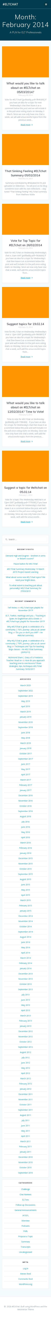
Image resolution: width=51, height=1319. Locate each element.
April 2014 (25, 952)
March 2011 (25, 1141)
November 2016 (25, 800)
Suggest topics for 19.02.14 (25, 324)
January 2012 (25, 1089)
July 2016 (26, 821)
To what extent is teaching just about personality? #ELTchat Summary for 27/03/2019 (25, 588)
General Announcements (25, 1210)
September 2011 (25, 1110)
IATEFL (25, 1215)
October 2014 (25, 926)
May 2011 (25, 1131)
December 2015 (25, 858)
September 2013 (25, 989)
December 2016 (25, 795)
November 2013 (25, 979)
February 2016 (25, 848)
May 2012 (25, 1068)
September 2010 (25, 1172)
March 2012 (25, 1078)
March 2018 (25, 743)
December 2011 (25, 1094)
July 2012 (26, 1057)
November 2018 (25, 722)
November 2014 (25, 921)
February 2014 (25, 963)
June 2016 (25, 827)
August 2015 (25, 879)
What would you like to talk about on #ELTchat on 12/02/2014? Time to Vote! (25, 407)
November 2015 (25, 863)
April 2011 (25, 1136)
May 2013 (25, 1005)
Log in (25, 1268)
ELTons (25, 1199)
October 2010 (25, 1167)
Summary (25, 1241)
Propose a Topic (25, 1236)
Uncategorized (25, 1252)
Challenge (25, 1189)
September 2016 (25, 811)
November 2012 (25, 1036)
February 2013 (25, 1020)
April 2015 (25, 895)
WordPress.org (25, 1284)
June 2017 (25, 764)
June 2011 (25, 1125)
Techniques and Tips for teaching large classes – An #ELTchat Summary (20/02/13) (26, 649)
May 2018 (25, 738)
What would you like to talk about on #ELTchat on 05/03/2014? (25, 87)
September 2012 (25, 1047)
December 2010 (25, 1157)
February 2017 (25, 785)
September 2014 (25, 931)
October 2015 (25, 869)
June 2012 (25, 1062)
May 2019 (25, 701)
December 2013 (25, 973)
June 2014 (25, 942)
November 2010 (25, 1162)
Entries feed (25, 1273)
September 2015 (25, 874)
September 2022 (25, 690)
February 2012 (25, 1083)
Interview (25, 1220)
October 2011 (25, 1104)
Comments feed (25, 1279)
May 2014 (25, 947)
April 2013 (25, 1010)
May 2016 (25, 832)
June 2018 (25, 732)
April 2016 (25, 837)
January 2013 (25, 1026)
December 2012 (25, 1031)
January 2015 (25, 910)
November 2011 (25, 1099)
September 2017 (25, 758)
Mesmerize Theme (25, 1309)
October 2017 (25, 753)
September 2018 (25, 727)
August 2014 (25, 937)
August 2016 (25, 816)
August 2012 (25, 1052)
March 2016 (25, 842)
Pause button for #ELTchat (26, 563)
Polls (25, 1231)
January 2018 (25, 748)
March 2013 (25, 1015)
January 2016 (25, 853)
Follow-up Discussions (25, 1205)
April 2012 (25, 1073)
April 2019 (25, 706)
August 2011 (25, 1115)
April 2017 (25, 774)
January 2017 (25, 790)
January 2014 (25, 968)
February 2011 (25, 1146)
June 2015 (25, 884)
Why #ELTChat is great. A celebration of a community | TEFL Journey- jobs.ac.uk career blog (25, 629)
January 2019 (25, 717)
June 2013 (25, 1000)
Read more (25, 124)
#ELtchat (10, 4)
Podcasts (25, 1226)
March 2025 (25, 685)
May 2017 (25, 769)
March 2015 (25, 900)
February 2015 (25, 905)
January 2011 (25, 1151)
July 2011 (26, 1120)
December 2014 (25, 916)
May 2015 (25, 889)
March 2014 (25, 958)
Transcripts (25, 1247)
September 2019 (25, 696)
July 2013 (26, 994)
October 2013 (25, 984)
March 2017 (25, 779)
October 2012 (25, 1041)
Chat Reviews (25, 1194)
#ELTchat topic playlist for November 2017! (25, 621)
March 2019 (25, 711)
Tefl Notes (12, 607)
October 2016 (25, 806)
